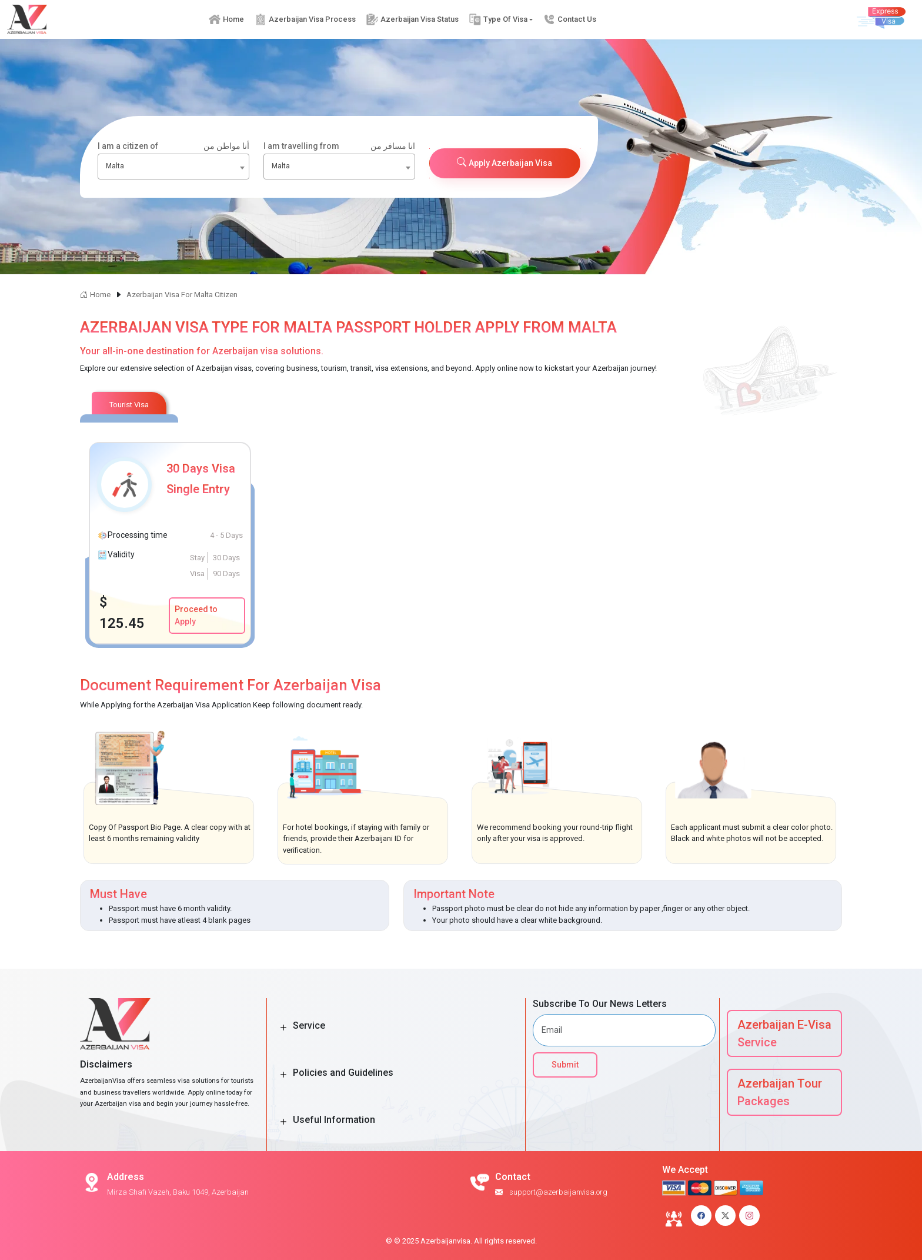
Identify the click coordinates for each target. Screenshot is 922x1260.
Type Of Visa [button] (498, 19)
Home (226, 19)
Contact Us (570, 19)
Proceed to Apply (196, 615)
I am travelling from (339, 146)
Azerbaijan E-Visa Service (784, 1033)
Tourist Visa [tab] (129, 404)
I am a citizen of (173, 146)
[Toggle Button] (283, 1027)
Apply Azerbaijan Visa (504, 162)
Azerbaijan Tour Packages (779, 1092)
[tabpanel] (461, 543)
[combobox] (173, 166)
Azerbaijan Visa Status (412, 19)
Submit (565, 1064)
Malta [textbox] (115, 166)
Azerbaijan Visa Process (305, 19)
